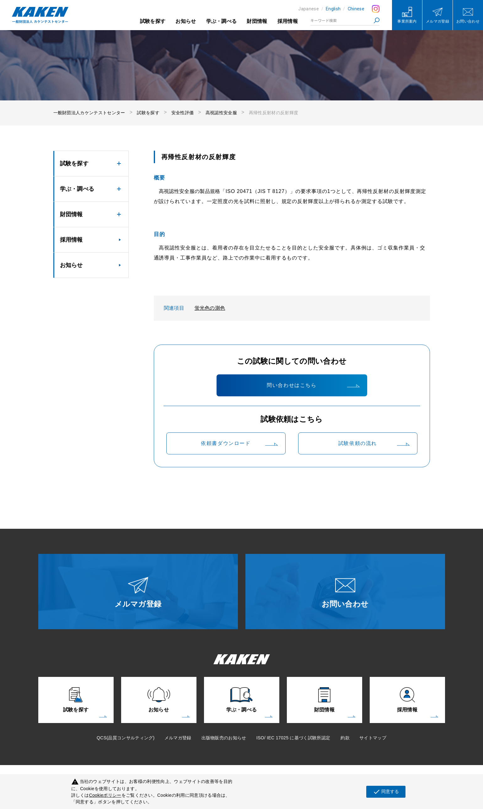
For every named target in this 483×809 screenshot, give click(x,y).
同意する (386, 792)
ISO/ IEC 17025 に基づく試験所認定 (293, 738)
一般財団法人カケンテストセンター (89, 112)
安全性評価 (182, 112)
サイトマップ (372, 738)
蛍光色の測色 (210, 308)
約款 (345, 738)
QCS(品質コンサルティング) (125, 738)
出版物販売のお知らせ (223, 738)
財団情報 (257, 21)
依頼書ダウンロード (225, 443)
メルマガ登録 (177, 738)
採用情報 (287, 21)
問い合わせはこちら (291, 385)
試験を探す (153, 21)
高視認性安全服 (221, 112)
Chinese (356, 8)
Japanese (308, 8)
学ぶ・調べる (221, 21)
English (333, 8)
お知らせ (185, 21)
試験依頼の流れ (357, 443)
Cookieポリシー (105, 795)
